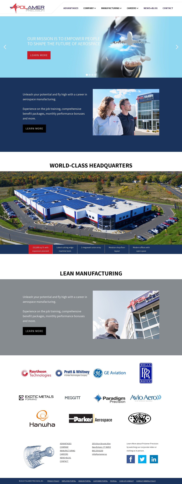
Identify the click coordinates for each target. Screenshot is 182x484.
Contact (168, 8)
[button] (90, 8)
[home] (27, 8)
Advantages (70, 8)
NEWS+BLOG (151, 8)
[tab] (41, 249)
